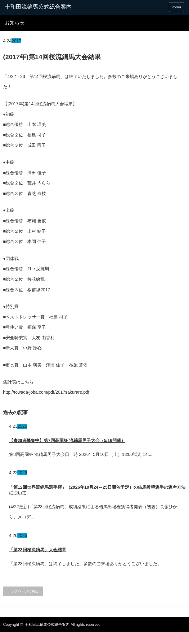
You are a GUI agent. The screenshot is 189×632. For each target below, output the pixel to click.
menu (176, 7)
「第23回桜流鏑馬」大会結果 (37, 549)
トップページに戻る (23, 591)
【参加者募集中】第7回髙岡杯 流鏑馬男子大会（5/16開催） (67, 440)
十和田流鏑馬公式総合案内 (38, 7)
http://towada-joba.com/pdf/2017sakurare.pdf (46, 392)
